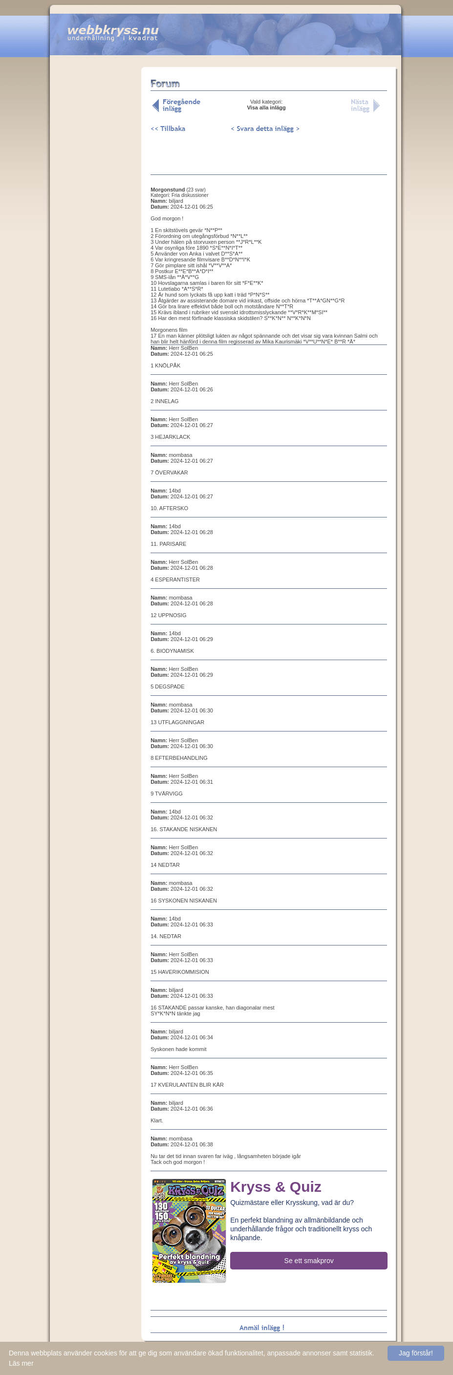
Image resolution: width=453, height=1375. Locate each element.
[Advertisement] (96, 219)
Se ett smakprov (309, 1261)
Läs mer (21, 1363)
